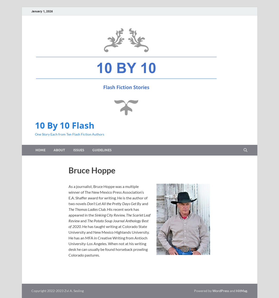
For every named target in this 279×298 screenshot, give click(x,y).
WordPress (220, 291)
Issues (78, 150)
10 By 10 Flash (64, 125)
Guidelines (102, 150)
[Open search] (245, 150)
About (59, 150)
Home (40, 150)
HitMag (241, 291)
